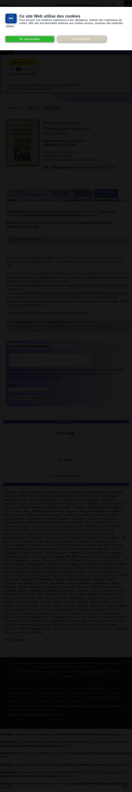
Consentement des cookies (26, 691)
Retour (32, 108)
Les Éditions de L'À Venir (81, 699)
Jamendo (58, 699)
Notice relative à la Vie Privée (66, 691)
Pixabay (59, 704)
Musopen (105, 699)
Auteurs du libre (50, 695)
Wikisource (44, 704)
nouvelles (52, 108)
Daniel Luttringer (63, 152)
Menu (6, 51)
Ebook (116, 695)
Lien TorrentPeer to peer (60, 193)
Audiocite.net (75, 141)
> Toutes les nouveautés (66, 479)
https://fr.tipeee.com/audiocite (31, 89)
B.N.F (66, 695)
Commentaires (106, 193)
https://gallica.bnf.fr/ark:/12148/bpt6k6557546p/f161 (52, 313)
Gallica (24, 699)
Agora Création (48, 713)
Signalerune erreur (82, 193)
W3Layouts (18, 713)
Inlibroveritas (41, 699)
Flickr (12, 699)
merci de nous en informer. (75, 670)
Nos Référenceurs (77, 704)
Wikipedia (28, 704)
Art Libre (91, 322)
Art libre (112, 691)
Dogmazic (103, 695)
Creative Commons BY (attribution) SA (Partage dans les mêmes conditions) (61, 328)
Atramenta (15, 695)
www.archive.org (37, 708)
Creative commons (83, 695)
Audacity (31, 695)
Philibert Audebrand (62, 123)
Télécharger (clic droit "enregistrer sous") (27, 193)
